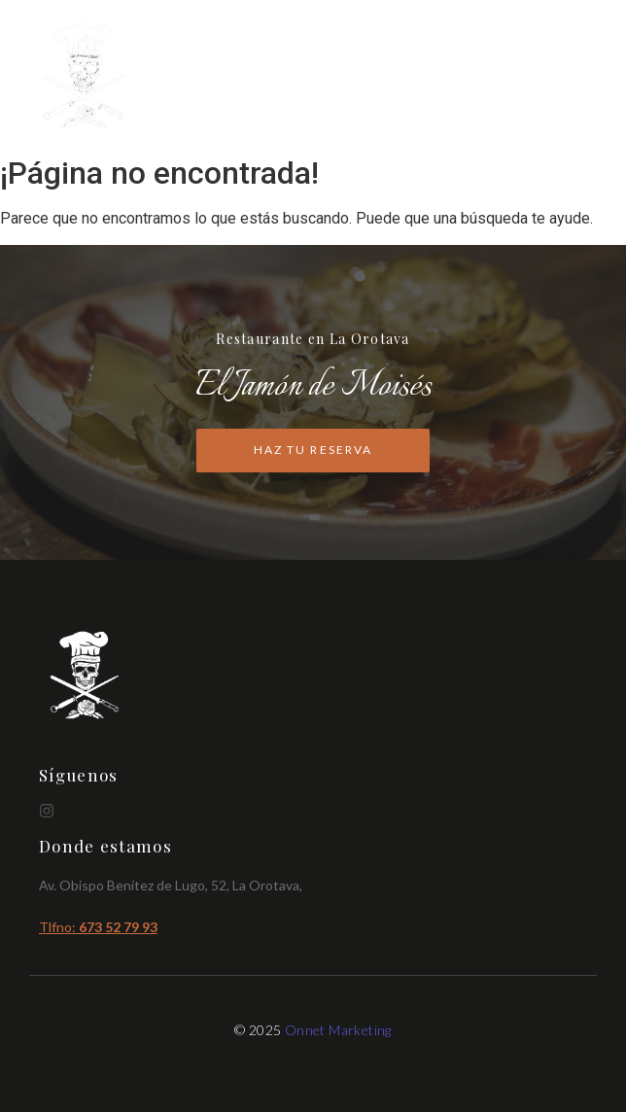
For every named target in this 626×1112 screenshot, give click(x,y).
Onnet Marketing (338, 1030)
